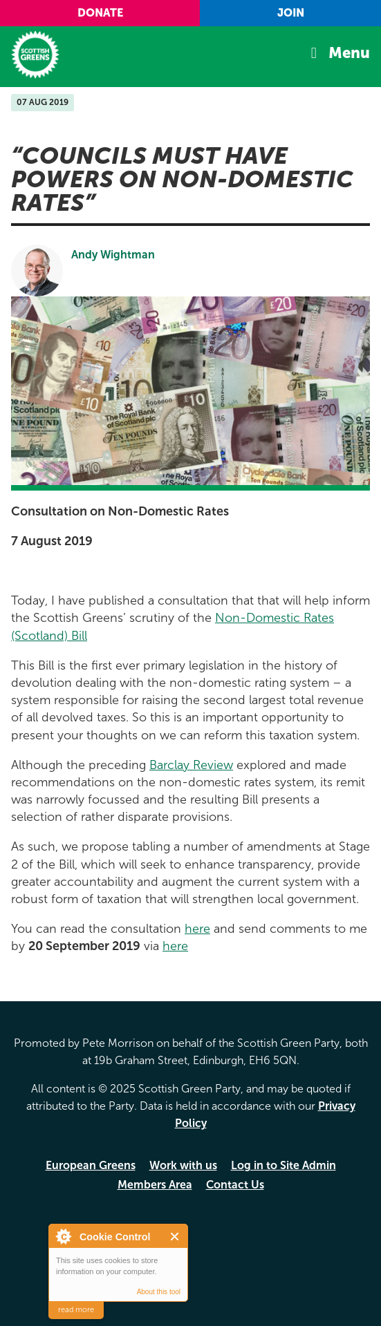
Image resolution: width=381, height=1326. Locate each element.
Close (175, 1236)
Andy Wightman (113, 254)
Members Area (155, 1184)
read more (76, 1309)
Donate (100, 12)
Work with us (183, 1165)
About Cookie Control (63, 1236)
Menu (349, 52)
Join (290, 12)
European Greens (91, 1165)
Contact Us (235, 1184)
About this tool (158, 1292)
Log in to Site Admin (283, 1165)
